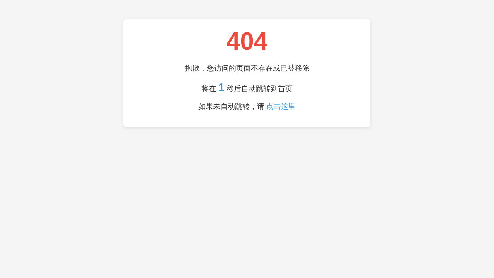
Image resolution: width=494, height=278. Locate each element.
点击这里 (281, 106)
